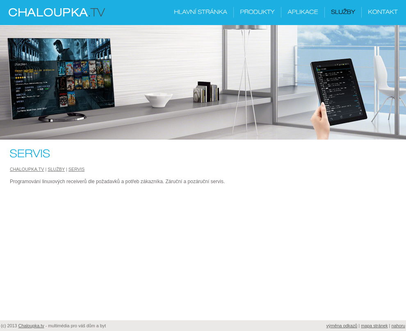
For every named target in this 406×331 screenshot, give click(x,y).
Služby (56, 169)
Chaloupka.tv (27, 169)
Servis (76, 169)
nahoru (398, 325)
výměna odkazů (342, 325)
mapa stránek (374, 325)
